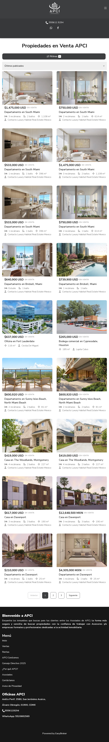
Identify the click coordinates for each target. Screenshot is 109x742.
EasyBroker (61, 733)
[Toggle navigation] (105, 8)
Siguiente (73, 595)
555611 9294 (55, 22)
